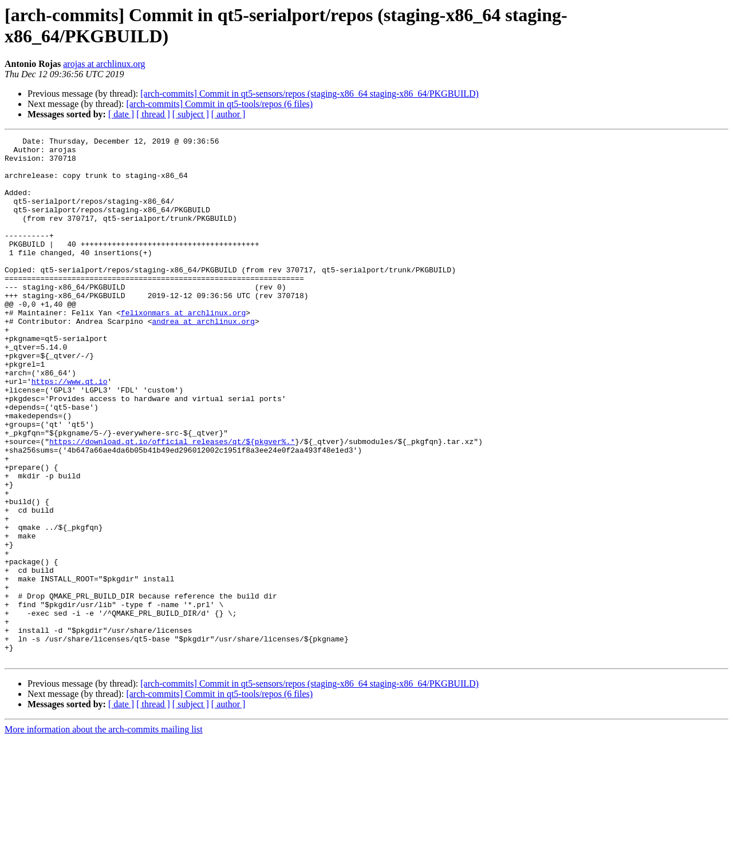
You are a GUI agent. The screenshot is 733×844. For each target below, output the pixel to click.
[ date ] (121, 114)
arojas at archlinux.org (104, 64)
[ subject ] (190, 114)
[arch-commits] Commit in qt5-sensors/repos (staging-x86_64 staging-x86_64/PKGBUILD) (309, 93)
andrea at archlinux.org (203, 359)
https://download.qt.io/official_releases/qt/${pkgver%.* (172, 503)
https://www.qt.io (69, 431)
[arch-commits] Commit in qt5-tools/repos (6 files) (219, 104)
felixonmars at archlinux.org (183, 348)
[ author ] (228, 114)
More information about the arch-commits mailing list (104, 834)
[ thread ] (153, 114)
